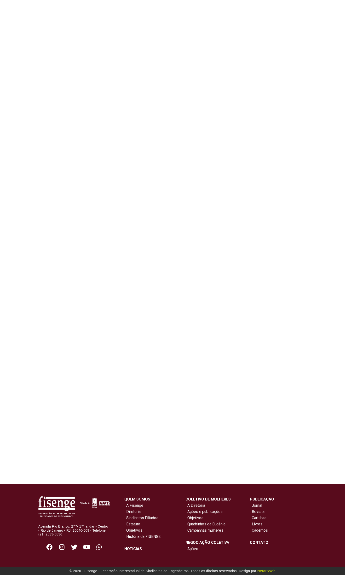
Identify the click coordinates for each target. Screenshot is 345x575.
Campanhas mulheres (204, 530)
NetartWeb (266, 571)
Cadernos (260, 530)
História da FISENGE (142, 536)
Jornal (257, 505)
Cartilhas (259, 518)
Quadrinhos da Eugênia (205, 524)
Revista (258, 511)
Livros (257, 524)
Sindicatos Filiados (141, 518)
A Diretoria (195, 505)
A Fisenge (133, 505)
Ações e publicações (204, 511)
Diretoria (132, 511)
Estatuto (132, 524)
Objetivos (133, 530)
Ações (191, 548)
